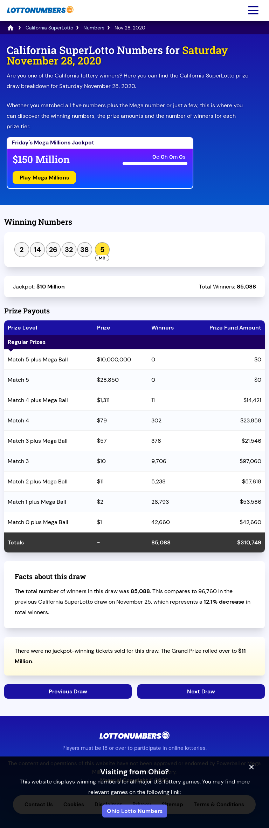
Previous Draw (68, 691)
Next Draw (201, 691)
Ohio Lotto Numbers (135, 811)
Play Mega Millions (44, 177)
